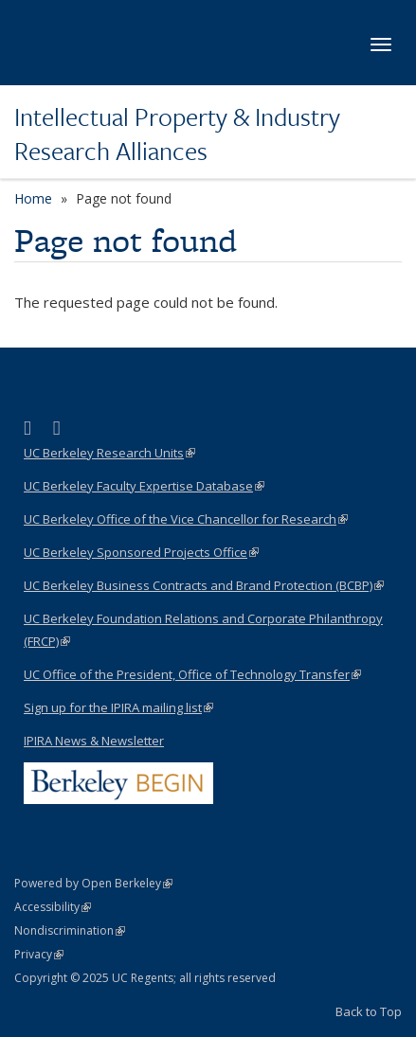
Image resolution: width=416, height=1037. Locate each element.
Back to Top (368, 1011)
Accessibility (52, 907)
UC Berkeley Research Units (109, 452)
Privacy (38, 954)
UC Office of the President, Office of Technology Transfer (192, 674)
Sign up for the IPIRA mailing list (118, 707)
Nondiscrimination (69, 930)
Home (33, 198)
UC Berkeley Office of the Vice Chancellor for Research (186, 518)
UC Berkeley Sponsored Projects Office (141, 552)
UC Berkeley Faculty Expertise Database (144, 485)
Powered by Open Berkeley (93, 883)
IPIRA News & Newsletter (94, 740)
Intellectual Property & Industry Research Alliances (177, 134)
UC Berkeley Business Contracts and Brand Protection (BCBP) (204, 585)
